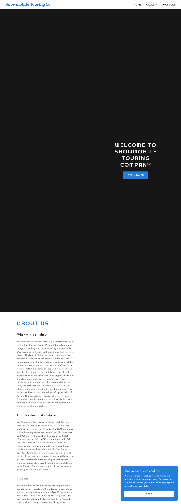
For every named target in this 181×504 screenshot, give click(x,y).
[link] (35, 5)
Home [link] (138, 5)
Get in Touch (136, 175)
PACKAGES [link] (168, 5)
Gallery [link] (152, 5)
